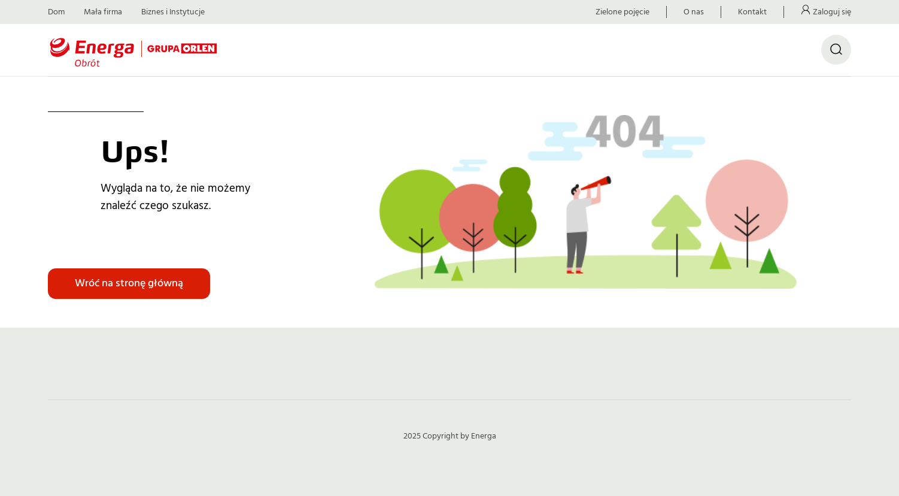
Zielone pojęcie (622, 12)
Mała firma (103, 12)
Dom (56, 12)
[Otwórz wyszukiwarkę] (836, 50)
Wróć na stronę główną (129, 283)
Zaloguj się (832, 12)
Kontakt (752, 12)
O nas (694, 12)
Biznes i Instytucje (173, 12)
